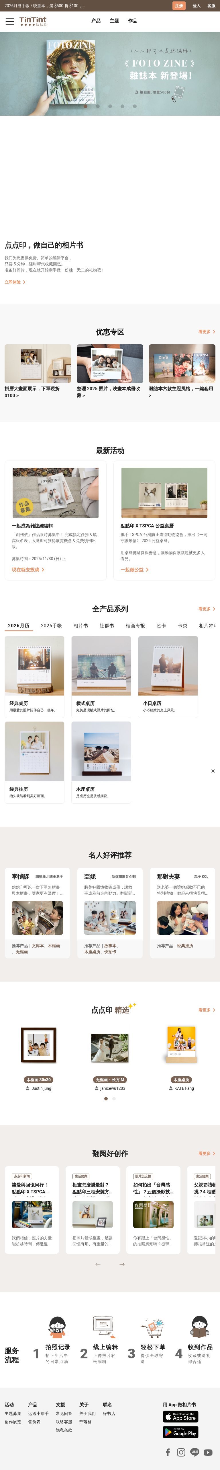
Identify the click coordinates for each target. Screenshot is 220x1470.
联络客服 (64, 1403)
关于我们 (87, 1394)
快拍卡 (110, 933)
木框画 (54, 927)
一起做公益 (135, 569)
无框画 (22, 933)
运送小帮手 (38, 1394)
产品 (96, 21)
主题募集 (13, 1394)
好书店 (109, 1394)
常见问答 (64, 1394)
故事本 (110, 927)
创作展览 (13, 1403)
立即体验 (15, 281)
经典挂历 (185, 927)
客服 (211, 5)
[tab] (96, 21)
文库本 (38, 927)
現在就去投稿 (28, 569)
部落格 (85, 1403)
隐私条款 (64, 1411)
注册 (179, 5)
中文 (208, 1461)
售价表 (34, 1403)
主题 (114, 21)
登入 (196, 5)
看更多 (207, 331)
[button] (38, 1024)
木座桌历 (92, 933)
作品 (132, 21)
